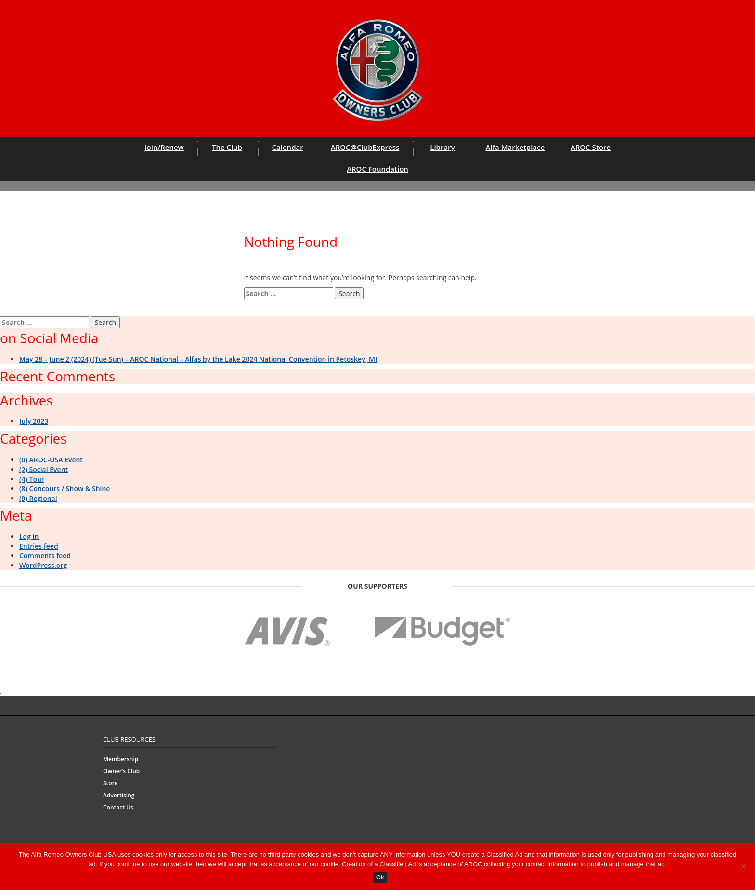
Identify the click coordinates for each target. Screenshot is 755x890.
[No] (743, 866)
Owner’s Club (121, 771)
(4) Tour (31, 479)
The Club (227, 147)
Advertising (118, 795)
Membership (120, 759)
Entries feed (38, 546)
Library (442, 147)
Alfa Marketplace (515, 147)
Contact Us (118, 807)
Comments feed (45, 555)
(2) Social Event (43, 469)
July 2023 (33, 421)
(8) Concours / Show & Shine (64, 488)
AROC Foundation (377, 169)
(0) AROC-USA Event (51, 459)
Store (110, 783)
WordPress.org (43, 565)
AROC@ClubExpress (365, 147)
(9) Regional (38, 498)
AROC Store (591, 147)
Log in (29, 536)
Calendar (287, 147)
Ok (380, 877)
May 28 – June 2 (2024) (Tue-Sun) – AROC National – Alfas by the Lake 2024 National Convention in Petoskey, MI (198, 359)
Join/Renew (164, 147)
